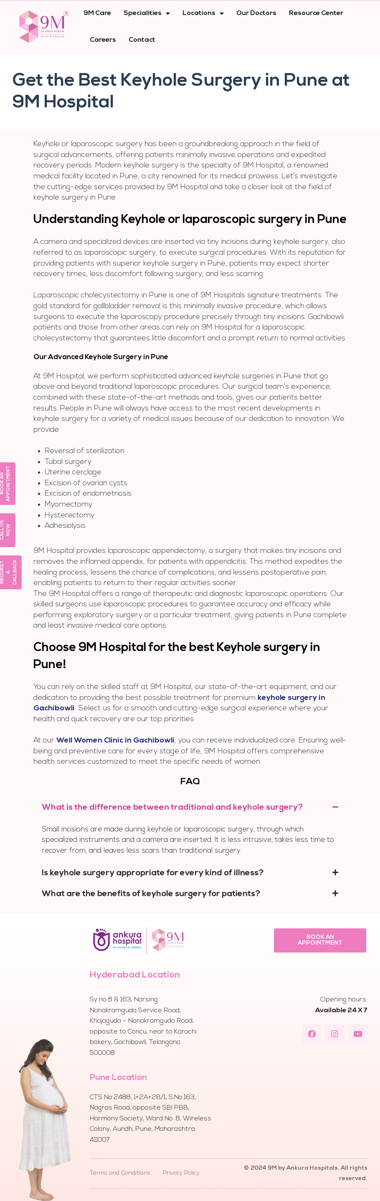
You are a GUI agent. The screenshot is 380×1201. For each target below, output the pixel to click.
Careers (103, 40)
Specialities (147, 13)
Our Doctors (256, 13)
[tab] (190, 807)
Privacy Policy (181, 1173)
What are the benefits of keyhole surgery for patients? (151, 894)
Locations (203, 13)
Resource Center (316, 13)
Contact (142, 40)
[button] (320, 940)
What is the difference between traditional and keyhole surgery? (172, 807)
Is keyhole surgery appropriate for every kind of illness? (153, 873)
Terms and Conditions (120, 1173)
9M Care (97, 13)
